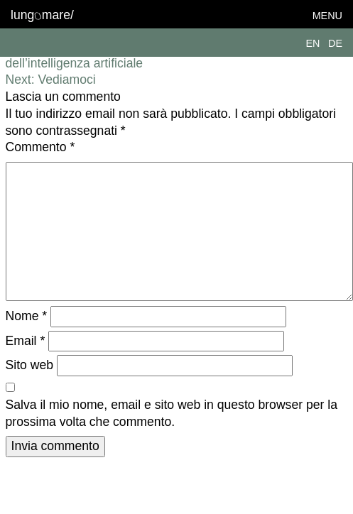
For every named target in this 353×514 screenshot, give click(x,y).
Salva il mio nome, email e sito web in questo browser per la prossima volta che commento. (171, 413)
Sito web (29, 365)
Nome (27, 316)
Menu (327, 15)
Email (25, 341)
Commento (40, 147)
